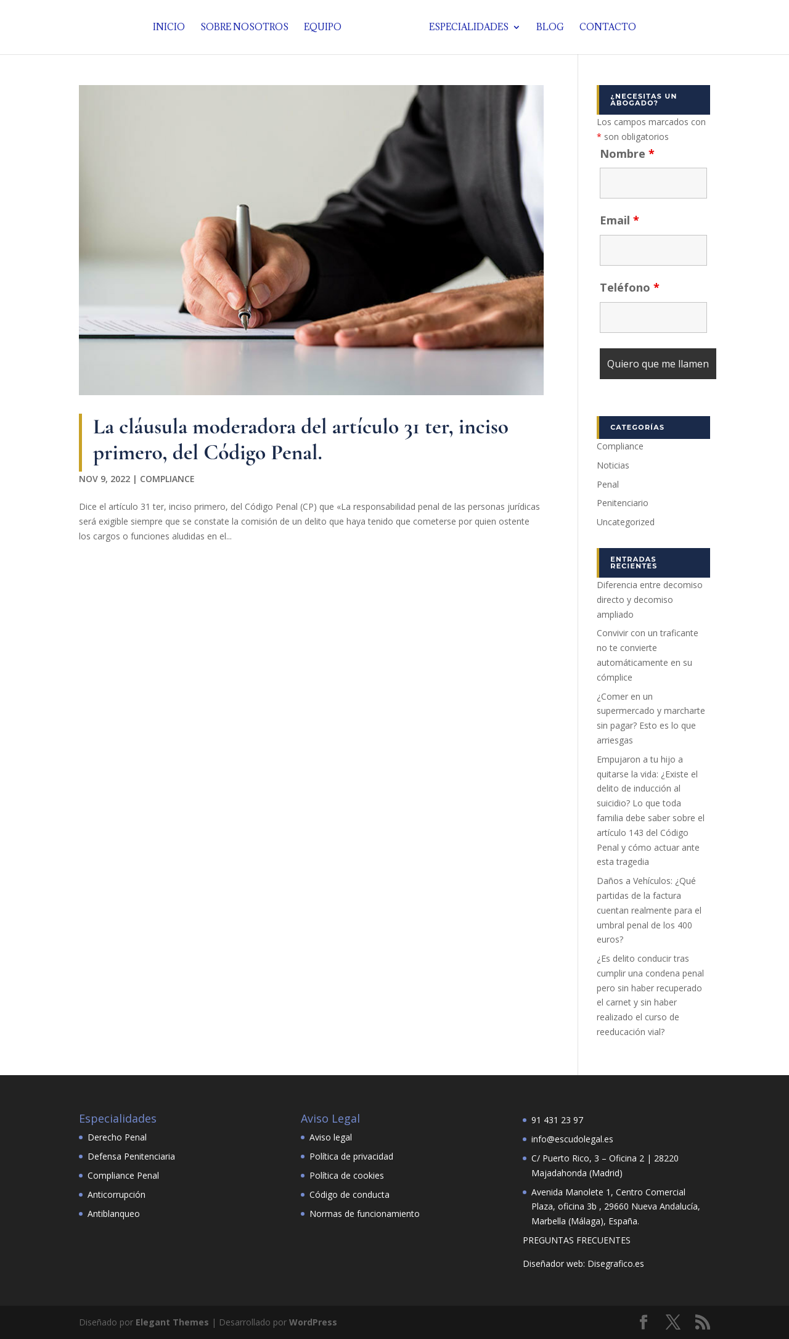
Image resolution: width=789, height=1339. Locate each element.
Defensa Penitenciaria (131, 1156)
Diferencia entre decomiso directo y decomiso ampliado (650, 599)
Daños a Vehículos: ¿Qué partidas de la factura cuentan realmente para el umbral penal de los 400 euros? (649, 910)
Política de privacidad (351, 1156)
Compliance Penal (123, 1175)
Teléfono (630, 287)
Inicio (169, 28)
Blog (550, 28)
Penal (608, 484)
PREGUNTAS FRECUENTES (577, 1240)
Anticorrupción (116, 1194)
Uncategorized (626, 522)
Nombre (627, 153)
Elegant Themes (172, 1322)
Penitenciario (622, 503)
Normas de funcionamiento (364, 1213)
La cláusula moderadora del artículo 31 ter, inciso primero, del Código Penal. (301, 439)
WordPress (313, 1322)
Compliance (167, 479)
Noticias (613, 465)
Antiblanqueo (114, 1213)
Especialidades (469, 28)
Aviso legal (330, 1137)
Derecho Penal (117, 1137)
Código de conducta (349, 1194)
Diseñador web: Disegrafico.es (583, 1263)
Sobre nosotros (244, 28)
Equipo (322, 28)
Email (619, 220)
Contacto (607, 28)
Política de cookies (346, 1175)
